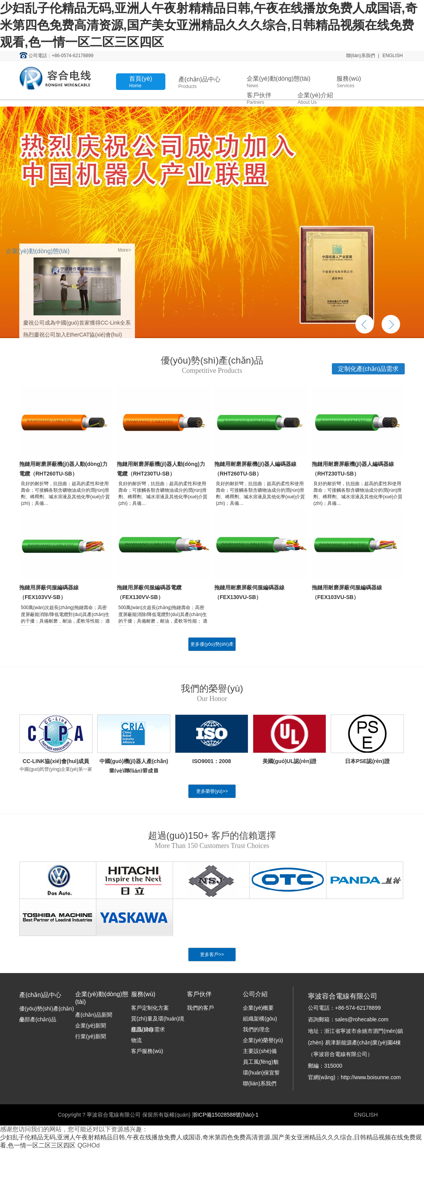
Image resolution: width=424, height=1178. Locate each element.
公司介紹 (255, 994)
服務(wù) (349, 81)
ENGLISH (392, 55)
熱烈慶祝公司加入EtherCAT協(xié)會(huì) (72, 335)
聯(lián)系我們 (360, 55)
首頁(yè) (140, 81)
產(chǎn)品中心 (199, 82)
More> (124, 250)
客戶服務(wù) (147, 1051)
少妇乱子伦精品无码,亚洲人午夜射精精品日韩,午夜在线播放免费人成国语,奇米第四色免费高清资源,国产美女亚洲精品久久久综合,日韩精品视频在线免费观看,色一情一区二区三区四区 (208, 25)
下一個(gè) (391, 324)
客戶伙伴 (259, 98)
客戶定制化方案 (150, 1008)
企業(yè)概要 (258, 1008)
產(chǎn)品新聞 (93, 1015)
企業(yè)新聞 (90, 1025)
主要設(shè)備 (260, 1051)
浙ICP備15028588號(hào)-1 (225, 1115)
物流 (136, 1040)
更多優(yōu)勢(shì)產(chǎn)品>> (211, 651)
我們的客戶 (200, 1008)
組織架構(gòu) (260, 1019)
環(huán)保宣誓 (261, 1073)
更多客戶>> (212, 954)
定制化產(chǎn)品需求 (368, 369)
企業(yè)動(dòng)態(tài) (278, 81)
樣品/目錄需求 (148, 1029)
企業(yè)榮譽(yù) (263, 1040)
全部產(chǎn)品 (37, 1019)
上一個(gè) (364, 324)
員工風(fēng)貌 (261, 1062)
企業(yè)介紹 (315, 98)
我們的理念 (256, 1029)
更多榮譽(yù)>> (212, 791)
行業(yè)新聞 (90, 1036)
